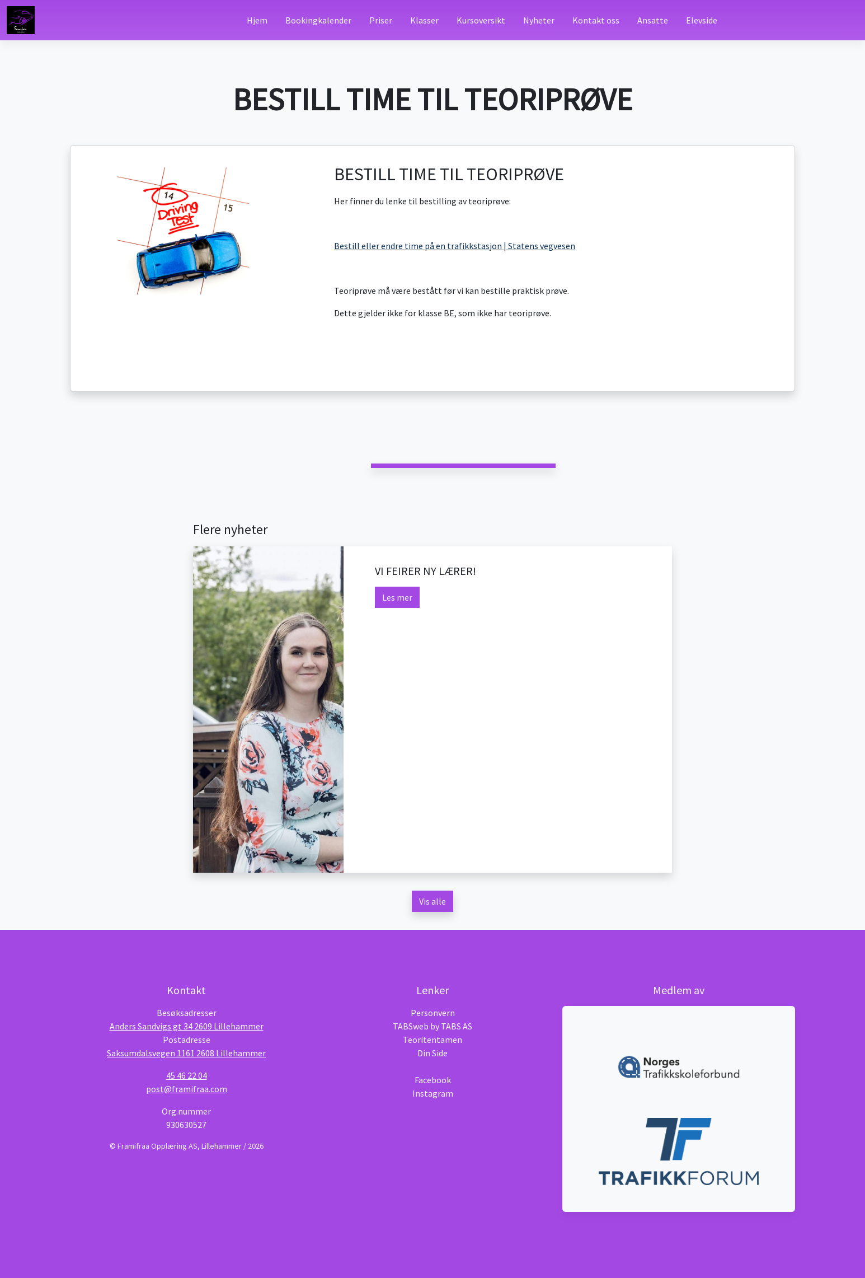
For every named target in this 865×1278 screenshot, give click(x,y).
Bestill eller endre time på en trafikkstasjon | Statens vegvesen (454, 245)
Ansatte (652, 20)
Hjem (257, 20)
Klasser (424, 20)
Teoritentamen (432, 1039)
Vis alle (432, 901)
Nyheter (538, 20)
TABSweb (411, 1026)
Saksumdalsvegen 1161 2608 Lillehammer (186, 1053)
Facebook (433, 1079)
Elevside (701, 20)
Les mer (397, 597)
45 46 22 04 (186, 1075)
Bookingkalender (318, 20)
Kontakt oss (595, 20)
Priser (380, 20)
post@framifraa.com (186, 1088)
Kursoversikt (481, 20)
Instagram (432, 1093)
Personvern (433, 1012)
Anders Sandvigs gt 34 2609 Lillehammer (187, 1026)
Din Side (432, 1053)
